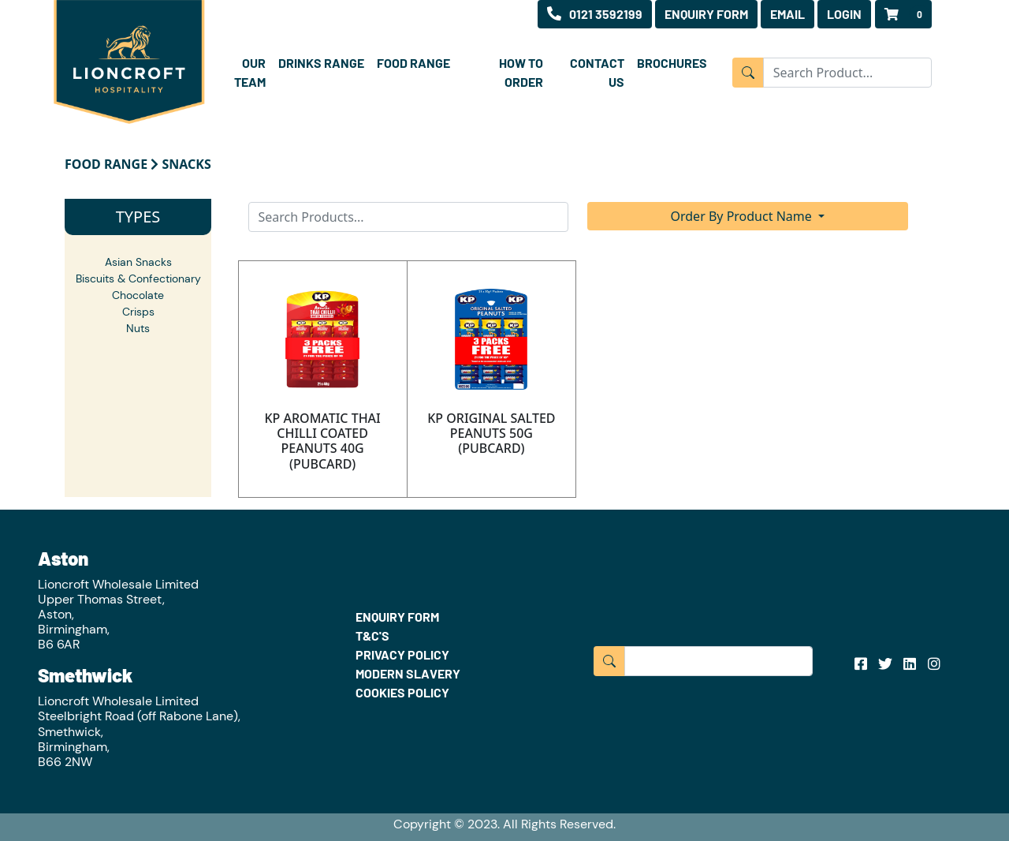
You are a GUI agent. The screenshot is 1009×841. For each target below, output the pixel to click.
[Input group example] (847, 73)
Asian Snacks (138, 262)
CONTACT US (597, 72)
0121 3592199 (594, 13)
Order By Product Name (743, 216)
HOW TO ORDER (521, 72)
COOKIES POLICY (402, 692)
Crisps (138, 312)
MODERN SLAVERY (408, 673)
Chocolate (138, 295)
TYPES (138, 216)
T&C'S (372, 635)
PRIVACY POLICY (402, 654)
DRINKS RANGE (321, 62)
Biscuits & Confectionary (138, 278)
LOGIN (844, 13)
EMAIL (787, 13)
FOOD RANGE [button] (413, 62)
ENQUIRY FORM (706, 13)
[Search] (408, 217)
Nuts (138, 328)
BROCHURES (672, 62)
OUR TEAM (250, 72)
